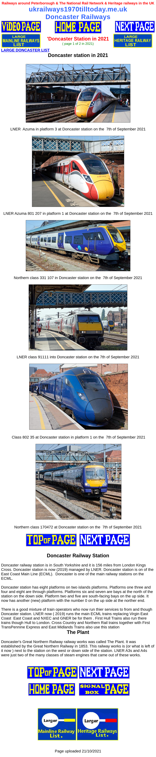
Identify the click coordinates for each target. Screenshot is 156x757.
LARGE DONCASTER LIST (25, 50)
